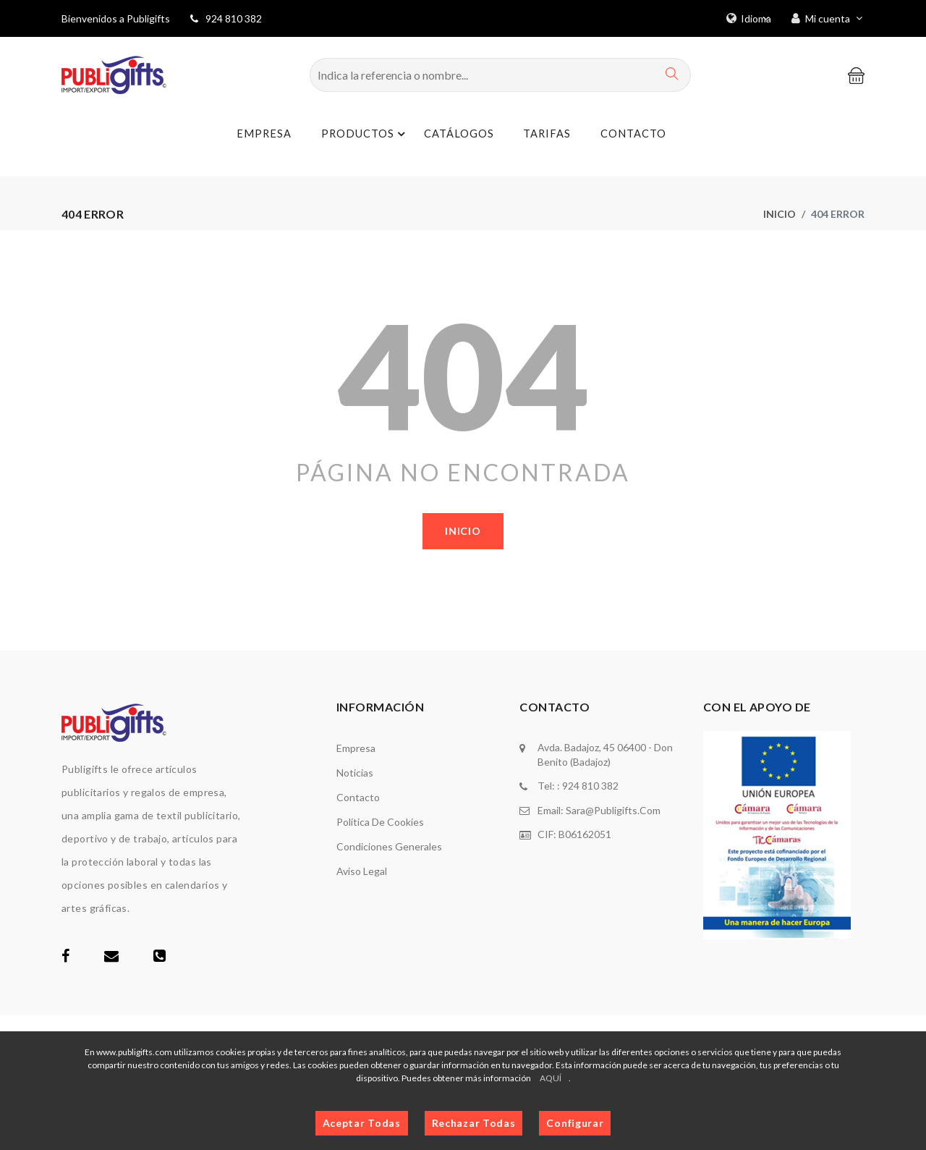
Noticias (354, 772)
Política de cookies (380, 822)
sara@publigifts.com (613, 809)
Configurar (574, 1123)
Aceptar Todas (362, 1123)
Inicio (779, 214)
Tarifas (542, 135)
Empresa (255, 135)
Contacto (630, 135)
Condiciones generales (389, 846)
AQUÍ (550, 1078)
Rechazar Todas (474, 1123)
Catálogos (452, 135)
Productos (360, 134)
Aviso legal (361, 871)
